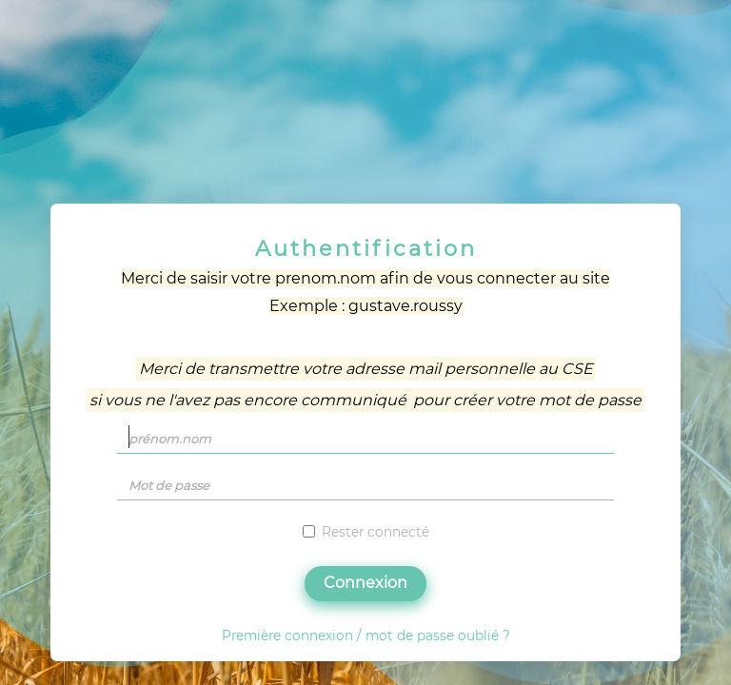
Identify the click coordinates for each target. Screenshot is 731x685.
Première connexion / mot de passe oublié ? (366, 635)
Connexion (365, 583)
